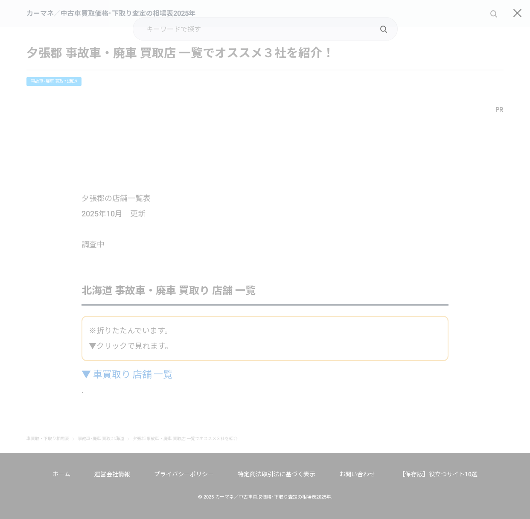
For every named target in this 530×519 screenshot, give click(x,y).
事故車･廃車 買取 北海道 (54, 81)
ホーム (61, 474)
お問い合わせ (357, 474)
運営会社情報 (112, 474)
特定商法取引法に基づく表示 (276, 474)
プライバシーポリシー (184, 474)
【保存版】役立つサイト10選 (438, 474)
